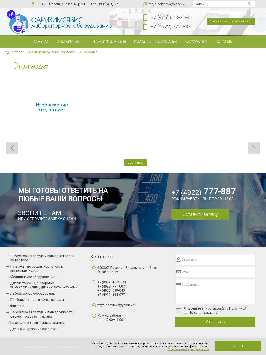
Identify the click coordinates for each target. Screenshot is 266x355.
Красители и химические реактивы (37, 323)
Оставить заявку (200, 214)
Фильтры (17, 306)
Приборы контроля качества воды (37, 300)
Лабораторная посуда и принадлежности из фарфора (42, 258)
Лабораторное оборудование (33, 293)
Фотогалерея (196, 42)
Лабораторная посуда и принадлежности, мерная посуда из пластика (42, 314)
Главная (41, 42)
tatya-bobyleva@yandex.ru (168, 4)
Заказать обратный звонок (231, 21)
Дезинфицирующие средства (33, 329)
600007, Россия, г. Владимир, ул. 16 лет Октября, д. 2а (77, 4)
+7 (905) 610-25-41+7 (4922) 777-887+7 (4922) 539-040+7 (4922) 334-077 (111, 288)
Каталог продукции (108, 42)
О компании (69, 42)
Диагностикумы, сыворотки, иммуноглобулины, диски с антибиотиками (43, 285)
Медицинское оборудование (32, 277)
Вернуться (136, 162)
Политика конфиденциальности (188, 349)
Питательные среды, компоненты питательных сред (36, 268)
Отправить (215, 322)
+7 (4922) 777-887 (171, 27)
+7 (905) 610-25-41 (171, 17)
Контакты (224, 42)
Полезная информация (155, 42)
